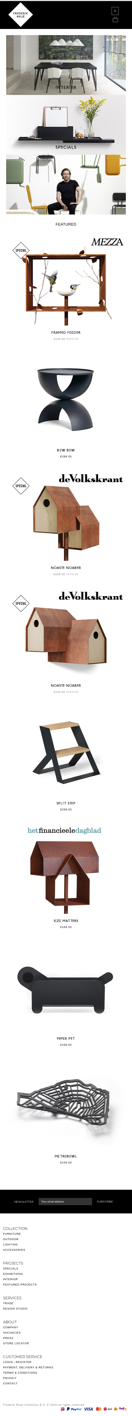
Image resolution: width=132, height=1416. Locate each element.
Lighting (10, 1244)
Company (10, 1327)
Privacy (9, 1378)
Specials (10, 1268)
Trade (8, 1303)
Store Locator (16, 1343)
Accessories (14, 1249)
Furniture (12, 1233)
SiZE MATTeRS (66, 921)
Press (8, 1338)
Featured (66, 224)
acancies (13, 1332)
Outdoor (11, 1239)
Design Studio (15, 1308)
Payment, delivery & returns (28, 1367)
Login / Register (17, 1362)
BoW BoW (66, 450)
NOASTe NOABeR (66, 568)
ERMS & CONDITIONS (21, 1372)
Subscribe (105, 1201)
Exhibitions (13, 1273)
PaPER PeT (66, 1039)
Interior (10, 1279)
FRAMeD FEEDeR (66, 333)
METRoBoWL (66, 1157)
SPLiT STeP (66, 804)
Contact (10, 1383)
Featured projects (20, 1284)
